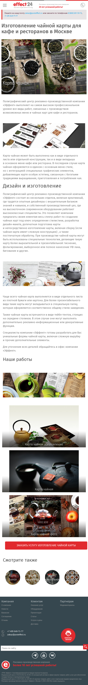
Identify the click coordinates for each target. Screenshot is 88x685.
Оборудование (37, 609)
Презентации (36, 613)
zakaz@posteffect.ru (34, 13)
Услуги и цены (36, 620)
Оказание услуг (37, 605)
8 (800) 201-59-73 (75, 13)
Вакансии (5, 613)
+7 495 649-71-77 (11, 16)
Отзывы (4, 620)
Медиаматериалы (67, 605)
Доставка (34, 624)
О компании (6, 605)
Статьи (33, 616)
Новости (4, 609)
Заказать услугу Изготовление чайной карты (46, 545)
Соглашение (6, 616)
